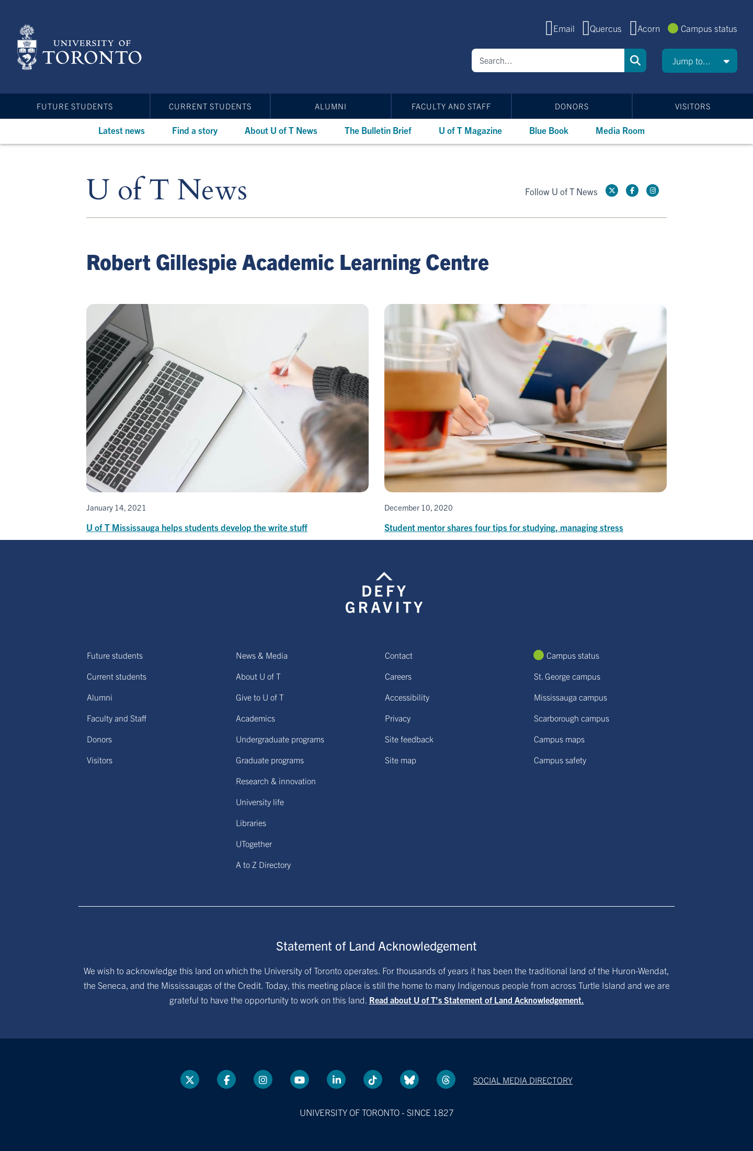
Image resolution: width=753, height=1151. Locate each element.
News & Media (262, 655)
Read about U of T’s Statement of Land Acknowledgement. (476, 1000)
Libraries (251, 822)
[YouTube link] (299, 1079)
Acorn (648, 27)
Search (635, 60)
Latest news (121, 130)
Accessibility (407, 697)
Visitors (693, 106)
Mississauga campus (570, 697)
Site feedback (409, 739)
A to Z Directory (263, 864)
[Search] (548, 60)
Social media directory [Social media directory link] (523, 1080)
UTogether (254, 843)
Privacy (397, 718)
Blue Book (548, 130)
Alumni (331, 106)
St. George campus (567, 676)
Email (564, 27)
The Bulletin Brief (378, 130)
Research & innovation (276, 780)
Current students (210, 106)
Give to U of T (260, 697)
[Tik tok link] (372, 1079)
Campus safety (560, 759)
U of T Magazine (470, 130)
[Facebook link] (632, 190)
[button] (699, 61)
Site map (400, 759)
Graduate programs (270, 759)
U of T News (166, 191)
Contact (399, 655)
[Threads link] (446, 1079)
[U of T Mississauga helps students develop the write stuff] (227, 419)
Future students (75, 106)
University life (260, 801)
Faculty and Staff (451, 106)
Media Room (620, 130)
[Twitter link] (612, 190)
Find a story (195, 130)
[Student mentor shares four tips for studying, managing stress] (525, 419)
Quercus (606, 27)
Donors (572, 106)
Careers (398, 676)
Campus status (709, 27)
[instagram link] (652, 190)
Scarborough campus (571, 718)
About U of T (258, 676)
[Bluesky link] (409, 1079)
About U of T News (281, 130)
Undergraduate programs (280, 739)
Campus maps (559, 739)
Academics (255, 718)
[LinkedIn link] (336, 1079)
